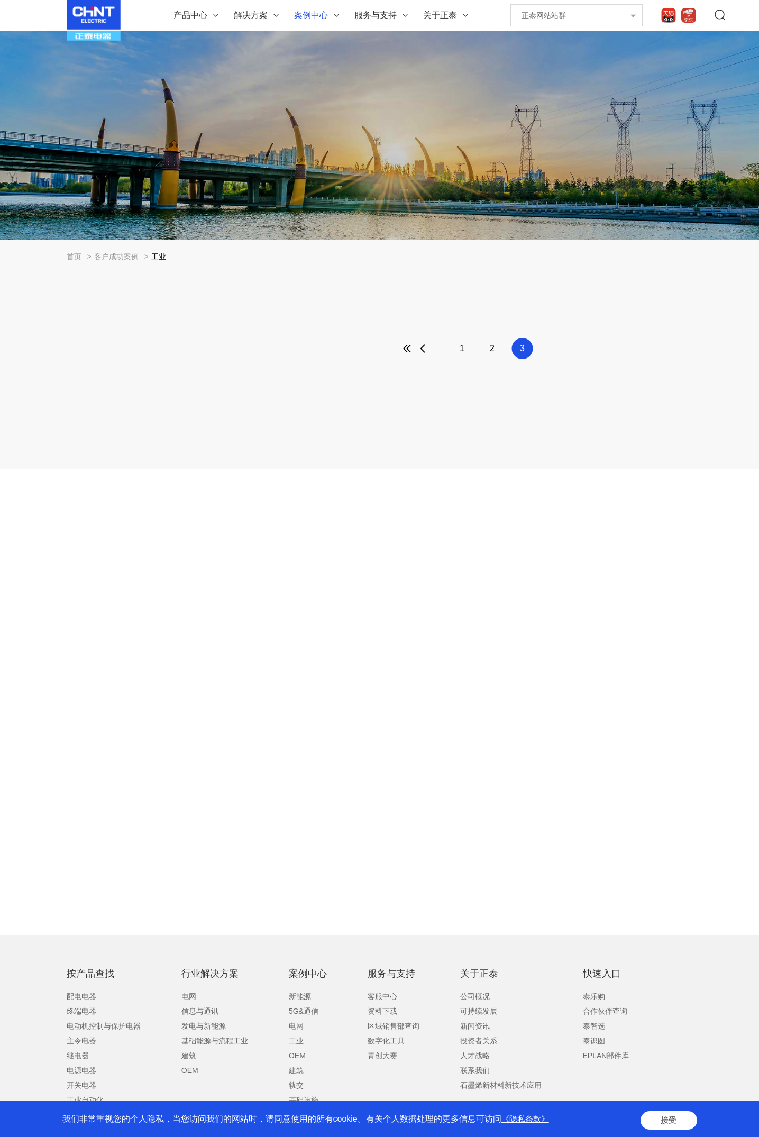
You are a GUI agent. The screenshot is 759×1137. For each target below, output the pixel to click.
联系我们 (475, 1070)
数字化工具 (386, 1041)
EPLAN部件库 (606, 1055)
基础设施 (303, 1100)
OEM (189, 1070)
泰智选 (594, 1026)
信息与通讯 (199, 1011)
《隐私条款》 (526, 1120)
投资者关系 (478, 1041)
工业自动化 (85, 1100)
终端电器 (81, 1011)
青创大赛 (382, 1055)
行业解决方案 (210, 973)
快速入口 (602, 973)
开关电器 (81, 1085)
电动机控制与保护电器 (104, 1026)
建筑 (188, 1055)
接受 (667, 1120)
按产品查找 (90, 973)
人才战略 (475, 1055)
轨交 (296, 1085)
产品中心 (190, 15)
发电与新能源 (203, 1026)
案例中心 (311, 15)
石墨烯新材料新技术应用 (501, 1085)
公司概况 (475, 996)
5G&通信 (303, 1011)
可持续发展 (478, 1011)
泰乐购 (594, 996)
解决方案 (251, 15)
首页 (74, 256)
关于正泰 (440, 15)
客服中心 (382, 996)
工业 (158, 256)
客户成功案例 (116, 256)
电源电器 (81, 1070)
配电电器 (81, 996)
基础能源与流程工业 (214, 1041)
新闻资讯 (475, 1026)
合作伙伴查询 (605, 1011)
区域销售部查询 (393, 1026)
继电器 (78, 1055)
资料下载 (382, 1011)
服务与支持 (375, 15)
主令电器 (81, 1041)
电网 (188, 996)
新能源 (300, 996)
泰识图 (594, 1041)
